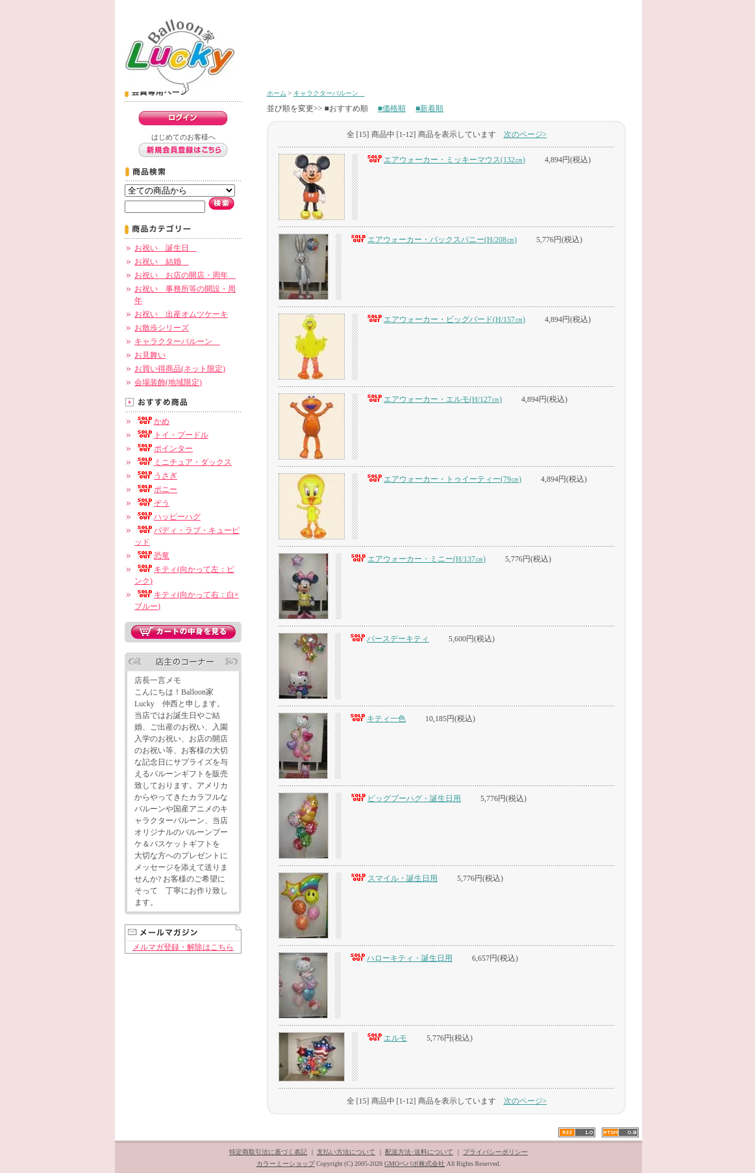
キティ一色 (376, 718)
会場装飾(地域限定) (168, 382)
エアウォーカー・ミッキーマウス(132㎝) (444, 159)
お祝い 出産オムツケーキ (181, 314)
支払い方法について (346, 1151)
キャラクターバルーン (177, 341)
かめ (151, 421)
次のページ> (525, 134)
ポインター (163, 448)
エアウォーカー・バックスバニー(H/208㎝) (432, 239)
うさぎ (155, 475)
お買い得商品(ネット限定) (179, 368)
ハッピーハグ (167, 516)
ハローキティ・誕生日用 (399, 958)
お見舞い (150, 355)
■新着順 (429, 108)
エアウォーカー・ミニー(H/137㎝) (417, 558)
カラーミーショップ (285, 1163)
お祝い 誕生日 (165, 248)
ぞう (151, 503)
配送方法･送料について (419, 1151)
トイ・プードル (171, 434)
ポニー (155, 489)
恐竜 (151, 555)
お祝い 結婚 (161, 261)
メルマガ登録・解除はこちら (183, 947)
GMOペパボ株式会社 (414, 1163)
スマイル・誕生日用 (393, 878)
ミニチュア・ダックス (183, 462)
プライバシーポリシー (495, 1151)
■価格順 (392, 108)
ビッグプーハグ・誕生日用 (404, 798)
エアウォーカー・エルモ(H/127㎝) (433, 399)
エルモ (385, 1038)
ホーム (276, 93)
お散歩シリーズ (161, 327)
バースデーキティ (388, 638)
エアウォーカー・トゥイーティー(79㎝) (442, 479)
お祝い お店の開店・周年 (185, 275)
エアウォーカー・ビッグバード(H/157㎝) (444, 319)
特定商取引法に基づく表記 (268, 1151)
